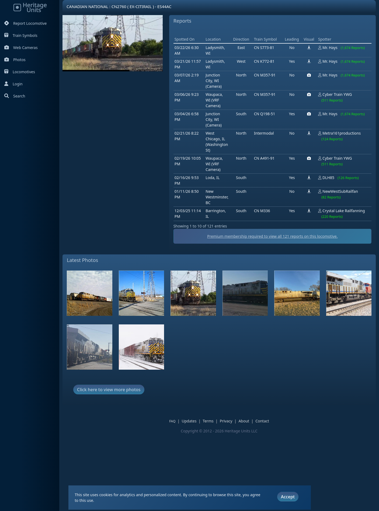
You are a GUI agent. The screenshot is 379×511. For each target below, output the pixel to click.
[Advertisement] (271, 68)
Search (14, 96)
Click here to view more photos (109, 466)
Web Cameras (21, 47)
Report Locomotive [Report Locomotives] (25, 23)
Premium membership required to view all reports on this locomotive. (272, 313)
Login (13, 83)
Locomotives (19, 71)
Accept (288, 497)
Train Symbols (20, 35)
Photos (15, 59)
